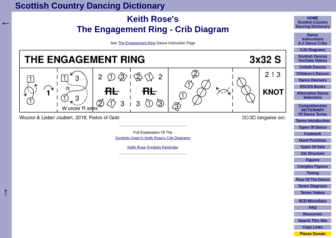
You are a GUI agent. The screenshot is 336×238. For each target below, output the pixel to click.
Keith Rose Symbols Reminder (152, 147)
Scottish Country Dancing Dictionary (90, 5)
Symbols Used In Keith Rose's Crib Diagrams (152, 138)
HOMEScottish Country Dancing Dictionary (313, 22)
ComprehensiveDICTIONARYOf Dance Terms (312, 110)
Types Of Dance (313, 127)
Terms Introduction (313, 121)
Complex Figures (313, 166)
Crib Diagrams (312, 50)
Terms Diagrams (312, 186)
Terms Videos (313, 193)
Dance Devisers (312, 80)
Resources (312, 214)
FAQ (313, 208)
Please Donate (312, 234)
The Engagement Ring (136, 43)
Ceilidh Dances (312, 67)
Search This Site (312, 221)
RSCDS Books (312, 87)
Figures (312, 160)
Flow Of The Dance (312, 180)
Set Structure (312, 153)
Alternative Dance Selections (312, 95)
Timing (313, 173)
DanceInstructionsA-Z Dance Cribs (312, 39)
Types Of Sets (312, 147)
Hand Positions (312, 140)
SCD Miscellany (312, 201)
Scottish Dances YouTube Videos (312, 58)
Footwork (312, 134)
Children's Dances (313, 74)
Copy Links (313, 227)
